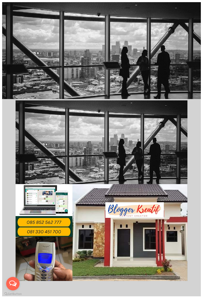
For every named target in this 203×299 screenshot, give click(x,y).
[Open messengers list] (13, 283)
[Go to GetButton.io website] (12, 293)
